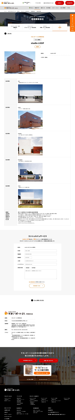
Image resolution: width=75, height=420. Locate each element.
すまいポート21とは (8, 393)
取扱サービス (43, 7)
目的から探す (35, 410)
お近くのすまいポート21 (48, 2)
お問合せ (59, 3)
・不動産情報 (32, 400)
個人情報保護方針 (32, 282)
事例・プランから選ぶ (36, 407)
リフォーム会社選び (20, 400)
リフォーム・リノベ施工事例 (21, 408)
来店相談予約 (69, 3)
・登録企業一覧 (32, 399)
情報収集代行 (19, 401)
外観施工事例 (19, 410)
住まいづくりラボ (7, 405)
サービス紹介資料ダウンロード (53, 409)
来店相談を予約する (27, 360)
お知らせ (6, 409)
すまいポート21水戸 (44, 395)
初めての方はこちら (27, 3)
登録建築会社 (33, 11)
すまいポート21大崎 (33, 395)
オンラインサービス (7, 414)
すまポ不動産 (48, 7)
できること (31, 8)
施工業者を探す (36, 405)
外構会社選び (19, 399)
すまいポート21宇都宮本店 (25, 11)
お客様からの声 (7, 407)
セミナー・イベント (55, 7)
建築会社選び (19, 395)
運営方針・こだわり (7, 398)
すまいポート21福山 (67, 395)
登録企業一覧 (37, 7)
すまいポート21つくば (44, 398)
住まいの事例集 (62, 7)
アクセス (68, 7)
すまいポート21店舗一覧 (34, 393)
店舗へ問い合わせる (49, 360)
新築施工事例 (19, 407)
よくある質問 (6, 416)
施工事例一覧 (19, 405)
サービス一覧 (38, 2)
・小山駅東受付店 (32, 401)
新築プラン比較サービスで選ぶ (38, 408)
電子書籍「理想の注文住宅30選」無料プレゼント (56, 412)
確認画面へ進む (37, 286)
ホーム (5, 11)
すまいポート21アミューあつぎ (56, 398)
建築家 (37, 46)
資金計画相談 (19, 398)
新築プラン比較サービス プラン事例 (22, 411)
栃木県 (18, 11)
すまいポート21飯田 (54, 395)
